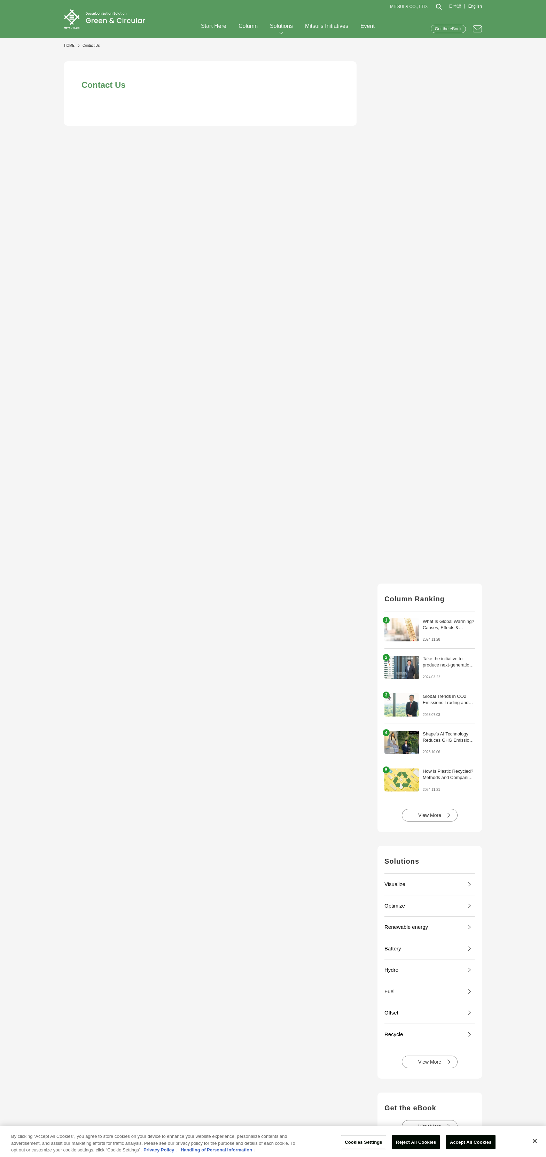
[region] (273, 1141)
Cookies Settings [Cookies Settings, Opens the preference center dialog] (363, 1141)
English (475, 6)
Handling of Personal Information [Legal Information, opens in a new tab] (216, 1149)
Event (367, 26)
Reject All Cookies (416, 1141)
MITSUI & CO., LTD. (409, 7)
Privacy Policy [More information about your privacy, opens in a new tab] (158, 1149)
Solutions (281, 26)
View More (429, 815)
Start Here (213, 26)
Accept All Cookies (471, 1141)
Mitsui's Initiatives (326, 26)
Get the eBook (448, 28)
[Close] (535, 1141)
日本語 (455, 6)
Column (248, 26)
